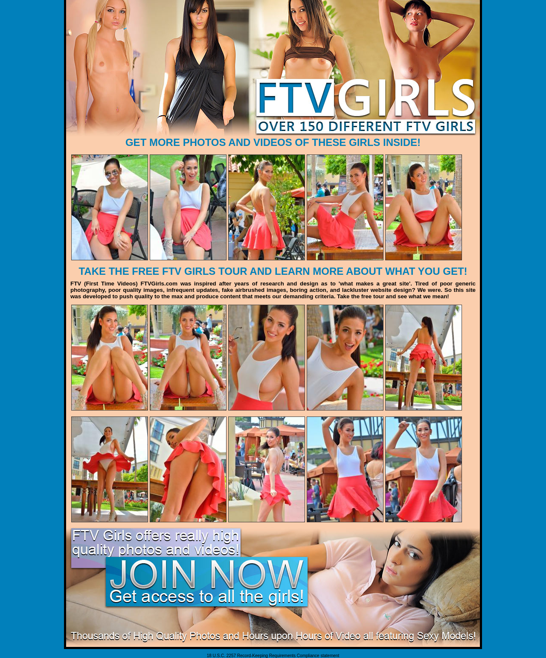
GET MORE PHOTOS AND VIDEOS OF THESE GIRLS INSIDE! (273, 142)
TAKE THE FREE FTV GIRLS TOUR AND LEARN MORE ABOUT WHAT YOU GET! (272, 271)
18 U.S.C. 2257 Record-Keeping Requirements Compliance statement (273, 655)
